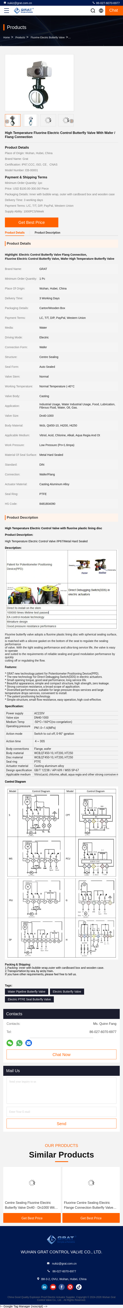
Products (20, 37)
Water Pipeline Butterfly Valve (26, 991)
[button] (72, 121)
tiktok (79, 1287)
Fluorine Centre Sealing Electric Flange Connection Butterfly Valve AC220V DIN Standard (88, 1205)
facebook (62, 1287)
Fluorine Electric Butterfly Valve (48, 37)
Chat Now (62, 1054)
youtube (53, 1287)
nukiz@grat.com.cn (17, 3)
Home (6, 37)
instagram (70, 1287)
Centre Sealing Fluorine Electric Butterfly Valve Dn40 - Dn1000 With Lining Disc (30, 1205)
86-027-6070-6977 (106, 3)
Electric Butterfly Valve (67, 991)
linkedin (44, 1287)
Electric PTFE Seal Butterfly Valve (29, 999)
